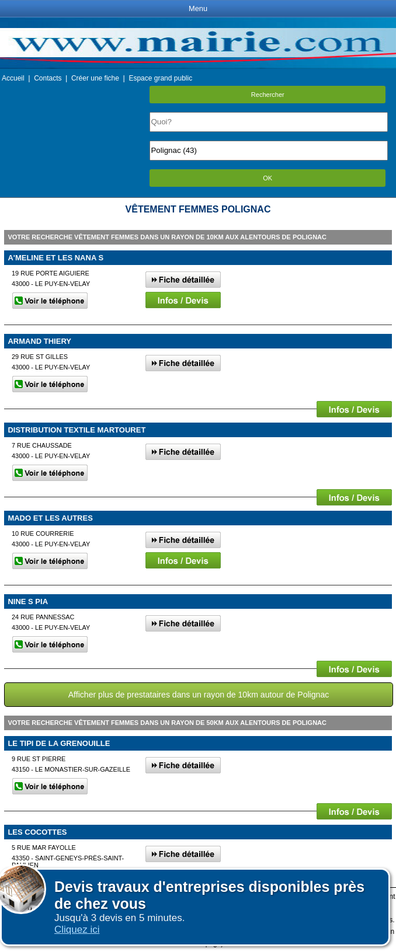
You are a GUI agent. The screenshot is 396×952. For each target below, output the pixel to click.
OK (267, 178)
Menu (198, 8)
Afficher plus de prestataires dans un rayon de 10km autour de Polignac (198, 694)
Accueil (13, 78)
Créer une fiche (95, 78)
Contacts (47, 78)
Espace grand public (160, 78)
